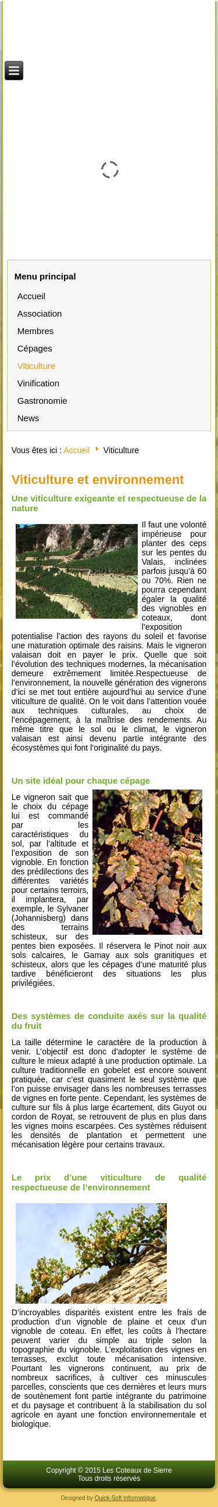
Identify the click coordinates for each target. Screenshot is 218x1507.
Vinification (38, 383)
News (28, 418)
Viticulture (36, 366)
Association (39, 313)
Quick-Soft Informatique (125, 1498)
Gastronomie (42, 401)
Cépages (34, 348)
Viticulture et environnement (98, 479)
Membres (35, 331)
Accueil (31, 296)
